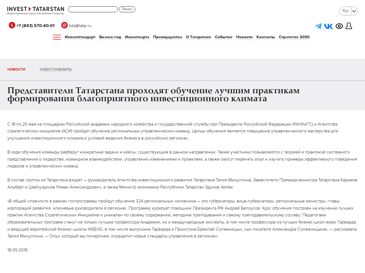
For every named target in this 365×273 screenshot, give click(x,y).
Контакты (265, 37)
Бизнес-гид (110, 37)
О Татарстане (198, 37)
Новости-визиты (56, 69)
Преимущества (167, 37)
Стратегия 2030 (294, 37)
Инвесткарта (137, 37)
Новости (244, 37)
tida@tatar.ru (76, 26)
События (223, 37)
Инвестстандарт (80, 37)
